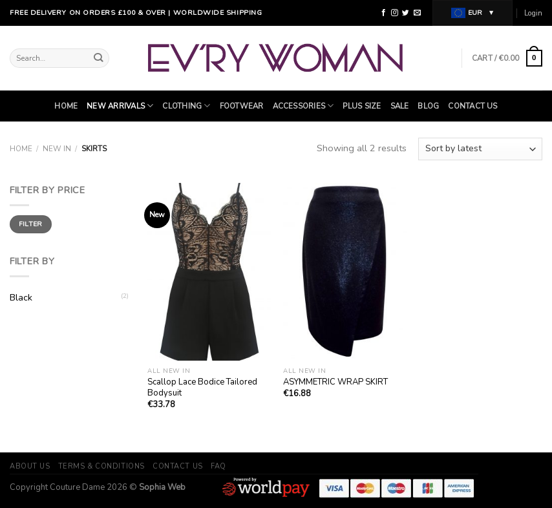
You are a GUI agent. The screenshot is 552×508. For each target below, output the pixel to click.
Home (66, 106)
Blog (428, 106)
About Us (30, 466)
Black (21, 297)
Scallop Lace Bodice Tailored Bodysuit (202, 388)
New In (57, 148)
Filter (31, 224)
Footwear (242, 106)
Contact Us (472, 106)
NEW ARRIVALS (120, 106)
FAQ (218, 466)
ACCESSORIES (303, 106)
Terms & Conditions (101, 466)
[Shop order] (480, 149)
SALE (399, 106)
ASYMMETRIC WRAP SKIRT (335, 382)
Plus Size (362, 106)
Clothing (186, 106)
